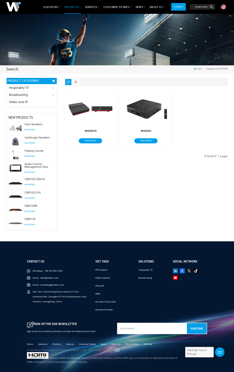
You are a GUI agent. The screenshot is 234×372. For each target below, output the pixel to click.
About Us (155, 7)
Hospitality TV (19, 88)
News (139, 7)
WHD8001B (90, 130)
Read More (29, 130)
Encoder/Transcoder (105, 301)
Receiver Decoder (104, 309)
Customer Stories (116, 7)
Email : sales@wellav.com (46, 277)
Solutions (50, 7)
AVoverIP (99, 285)
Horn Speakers (33, 124)
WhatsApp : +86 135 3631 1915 (47, 270)
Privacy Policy (132, 344)
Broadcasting (18, 95)
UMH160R (30, 206)
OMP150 (29, 219)
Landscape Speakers (37, 137)
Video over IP (18, 102)
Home (198, 69)
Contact (178, 6)
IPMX (97, 293)
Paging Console (34, 151)
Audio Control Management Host (36, 165)
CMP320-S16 (32, 192)
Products (71, 7)
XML (84, 350)
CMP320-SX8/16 (34, 179)
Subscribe (196, 328)
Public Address (102, 277)
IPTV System (101, 269)
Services (91, 7)
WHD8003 (146, 130)
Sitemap (148, 344)
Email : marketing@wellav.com (48, 284)
